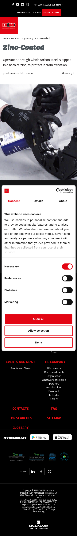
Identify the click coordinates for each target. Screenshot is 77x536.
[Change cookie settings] (44, 509)
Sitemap (54, 416)
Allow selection (38, 330)
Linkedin (54, 394)
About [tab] (63, 200)
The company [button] (54, 360)
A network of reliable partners (54, 380)
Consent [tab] (14, 200)
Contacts (20, 407)
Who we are (54, 367)
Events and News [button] (20, 360)
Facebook (54, 390)
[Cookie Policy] (41, 507)
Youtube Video (54, 386)
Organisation (54, 375)
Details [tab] (38, 200)
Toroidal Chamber (24, 72)
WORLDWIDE (48, 4)
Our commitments (54, 371)
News (54, 351)
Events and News (21, 367)
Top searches (20, 416)
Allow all (38, 319)
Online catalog (51, 12)
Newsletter (24, 12)
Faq (54, 407)
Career (37, 12)
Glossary (28, 37)
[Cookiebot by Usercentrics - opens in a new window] (56, 190)
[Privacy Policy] (28, 507)
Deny (38, 342)
